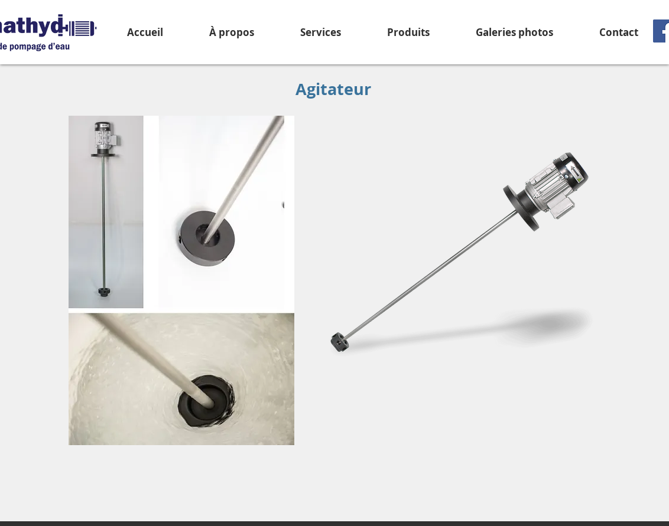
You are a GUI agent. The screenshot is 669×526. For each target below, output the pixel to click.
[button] (408, 32)
